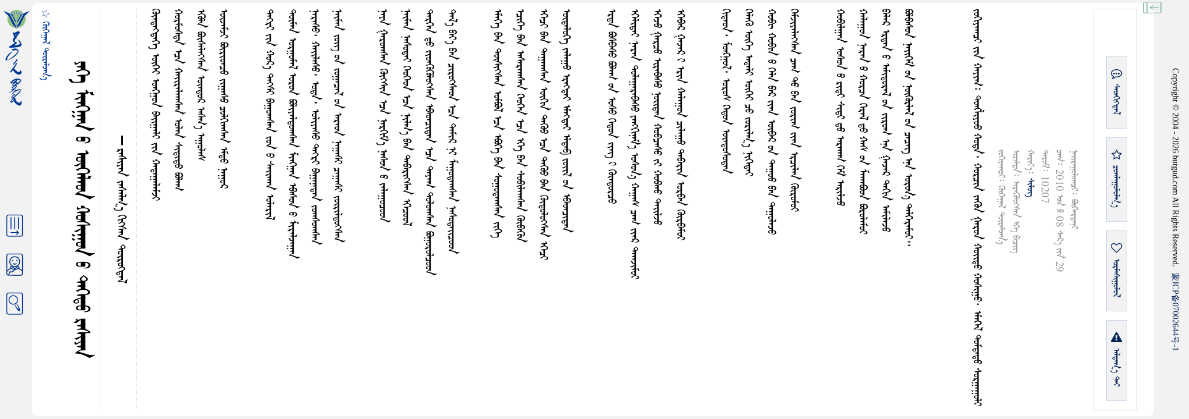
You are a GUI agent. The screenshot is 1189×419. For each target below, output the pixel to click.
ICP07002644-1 (1175, 312)
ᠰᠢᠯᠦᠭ (1030, 187)
